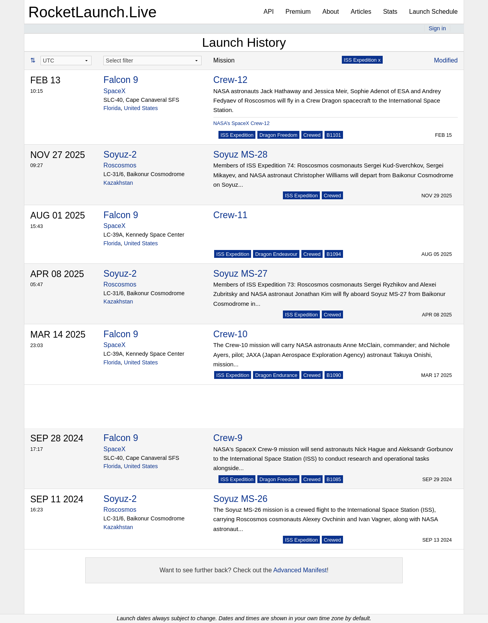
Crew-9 (227, 438)
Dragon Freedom (278, 135)
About (331, 11)
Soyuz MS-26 (240, 499)
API (269, 11)
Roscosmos (119, 165)
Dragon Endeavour (276, 254)
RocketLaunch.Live (92, 12)
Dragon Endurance (276, 375)
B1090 (334, 375)
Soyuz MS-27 (240, 273)
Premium (298, 11)
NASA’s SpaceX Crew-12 (241, 123)
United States (141, 108)
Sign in (437, 28)
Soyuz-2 (119, 154)
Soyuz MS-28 (240, 154)
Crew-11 (230, 215)
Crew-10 (230, 334)
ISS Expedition (236, 135)
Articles (360, 11)
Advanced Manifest (300, 570)
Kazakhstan (118, 183)
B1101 (334, 135)
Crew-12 (230, 80)
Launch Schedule (433, 11)
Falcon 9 (120, 80)
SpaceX (114, 91)
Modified (446, 60)
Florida (112, 108)
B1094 (334, 254)
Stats (390, 11)
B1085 (334, 479)
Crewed (312, 135)
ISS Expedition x (362, 60)
